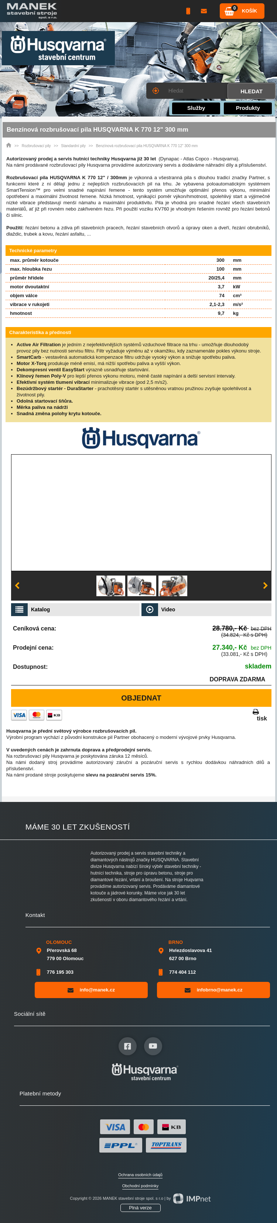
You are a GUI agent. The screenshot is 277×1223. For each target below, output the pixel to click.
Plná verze (140, 1207)
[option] (110, 586)
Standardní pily (73, 146)
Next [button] (265, 586)
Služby (196, 108)
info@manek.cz (91, 990)
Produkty (248, 108)
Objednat (141, 698)
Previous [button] (17, 586)
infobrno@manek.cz (214, 990)
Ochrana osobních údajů (140, 1174)
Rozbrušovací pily (36, 146)
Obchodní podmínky (140, 1186)
